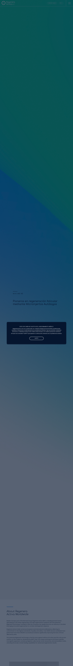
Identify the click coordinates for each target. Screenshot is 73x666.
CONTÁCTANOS (52, 3)
